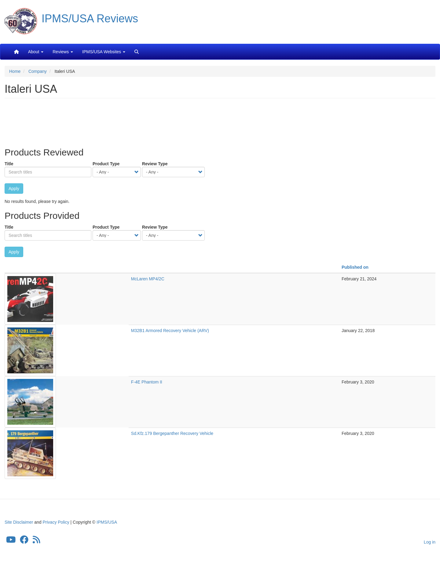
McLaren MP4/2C (147, 278)
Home (14, 71)
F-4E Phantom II (146, 382)
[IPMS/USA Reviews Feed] (36, 541)
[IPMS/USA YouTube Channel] (11, 541)
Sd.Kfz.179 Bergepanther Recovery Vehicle (172, 433)
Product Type (106, 163)
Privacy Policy (56, 522)
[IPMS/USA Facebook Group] (24, 541)
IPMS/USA (107, 522)
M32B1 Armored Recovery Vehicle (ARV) (170, 330)
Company (37, 71)
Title (9, 163)
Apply (14, 188)
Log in (429, 542)
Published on (355, 267)
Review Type (155, 163)
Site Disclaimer (19, 522)
